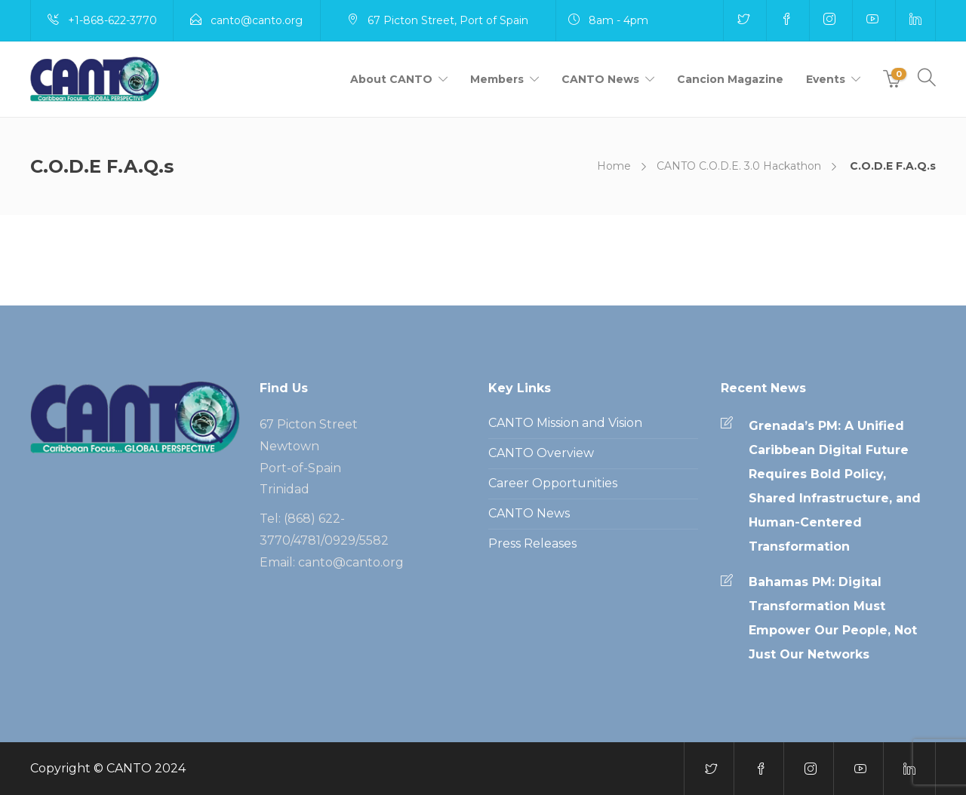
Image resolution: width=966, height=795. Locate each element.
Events (825, 79)
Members (497, 79)
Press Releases (532, 543)
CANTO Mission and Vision (565, 423)
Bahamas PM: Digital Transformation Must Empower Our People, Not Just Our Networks (833, 618)
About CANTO (391, 79)
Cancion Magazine (730, 79)
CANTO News (600, 79)
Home (614, 166)
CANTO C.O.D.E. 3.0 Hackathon (739, 166)
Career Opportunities (552, 483)
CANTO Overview (541, 453)
